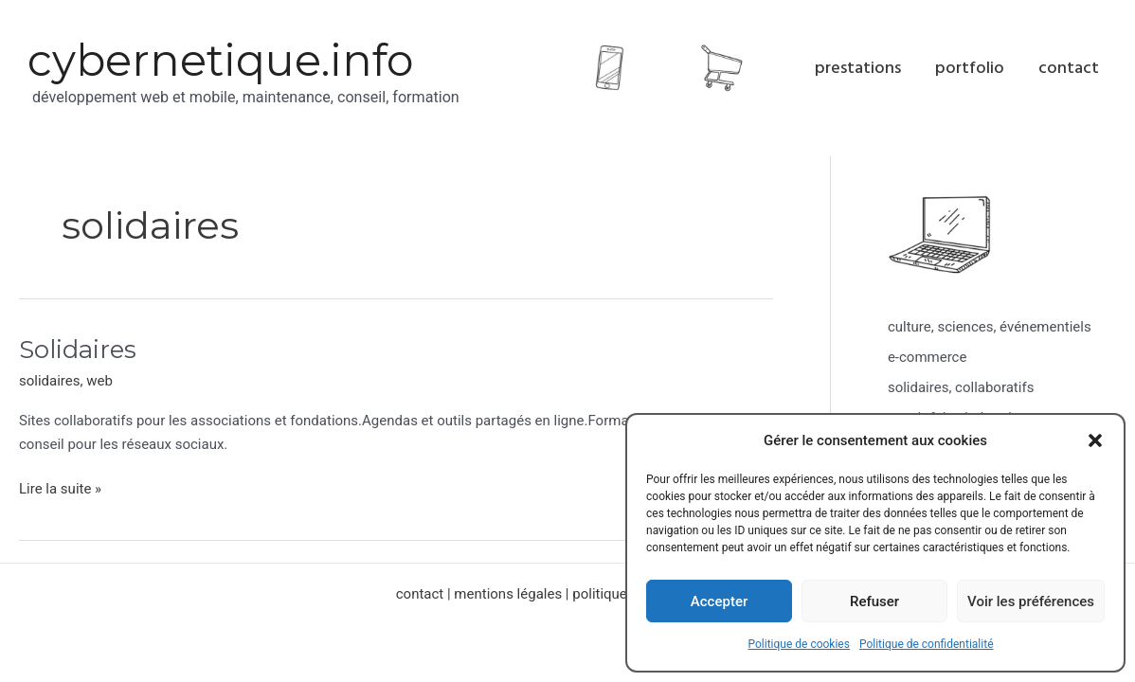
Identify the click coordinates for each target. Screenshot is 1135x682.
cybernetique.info (220, 60)
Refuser (874, 601)
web (99, 380)
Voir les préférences (1030, 601)
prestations (858, 67)
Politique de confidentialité (926, 644)
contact (1068, 67)
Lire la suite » (60, 487)
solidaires (50, 380)
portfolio (969, 67)
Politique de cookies (799, 644)
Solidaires (77, 349)
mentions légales (508, 593)
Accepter (719, 601)
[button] (1095, 440)
